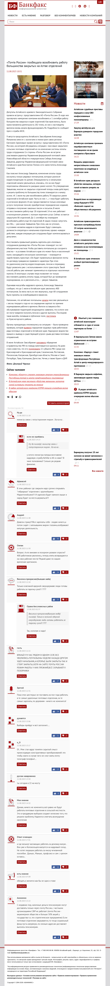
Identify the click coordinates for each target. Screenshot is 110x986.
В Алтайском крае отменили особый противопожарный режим (87, 262)
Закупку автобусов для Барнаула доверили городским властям (88, 131)
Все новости (97, 471)
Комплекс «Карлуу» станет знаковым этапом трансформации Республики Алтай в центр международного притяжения (88, 359)
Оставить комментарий (58, 403)
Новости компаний (91, 15)
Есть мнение (29, 15)
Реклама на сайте (39, 978)
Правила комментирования (68, 975)
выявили (28, 327)
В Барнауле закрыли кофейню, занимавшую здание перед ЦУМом (88, 377)
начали (45, 300)
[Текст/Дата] (100, 22)
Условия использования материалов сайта (39, 975)
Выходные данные (14, 975)
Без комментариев (65, 15)
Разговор (45, 15)
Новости (13, 15)
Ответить (22, 424)
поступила (51, 316)
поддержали (34, 349)
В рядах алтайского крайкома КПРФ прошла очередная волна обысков (86, 393)
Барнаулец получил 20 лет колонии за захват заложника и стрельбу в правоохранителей (88, 456)
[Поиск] (96, 21)
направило (41, 342)
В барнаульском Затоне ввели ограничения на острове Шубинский (88, 340)
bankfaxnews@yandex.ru (20, 953)
